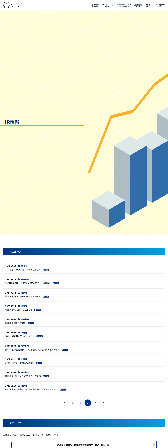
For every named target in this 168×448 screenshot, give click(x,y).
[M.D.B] (13, 5)
